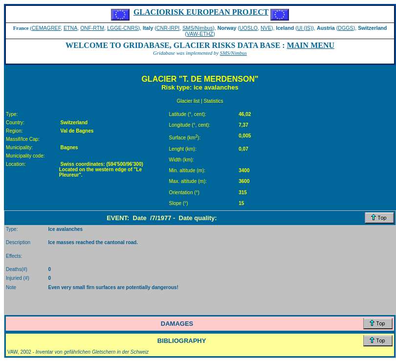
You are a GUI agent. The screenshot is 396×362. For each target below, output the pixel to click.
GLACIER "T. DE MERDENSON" (199, 79)
